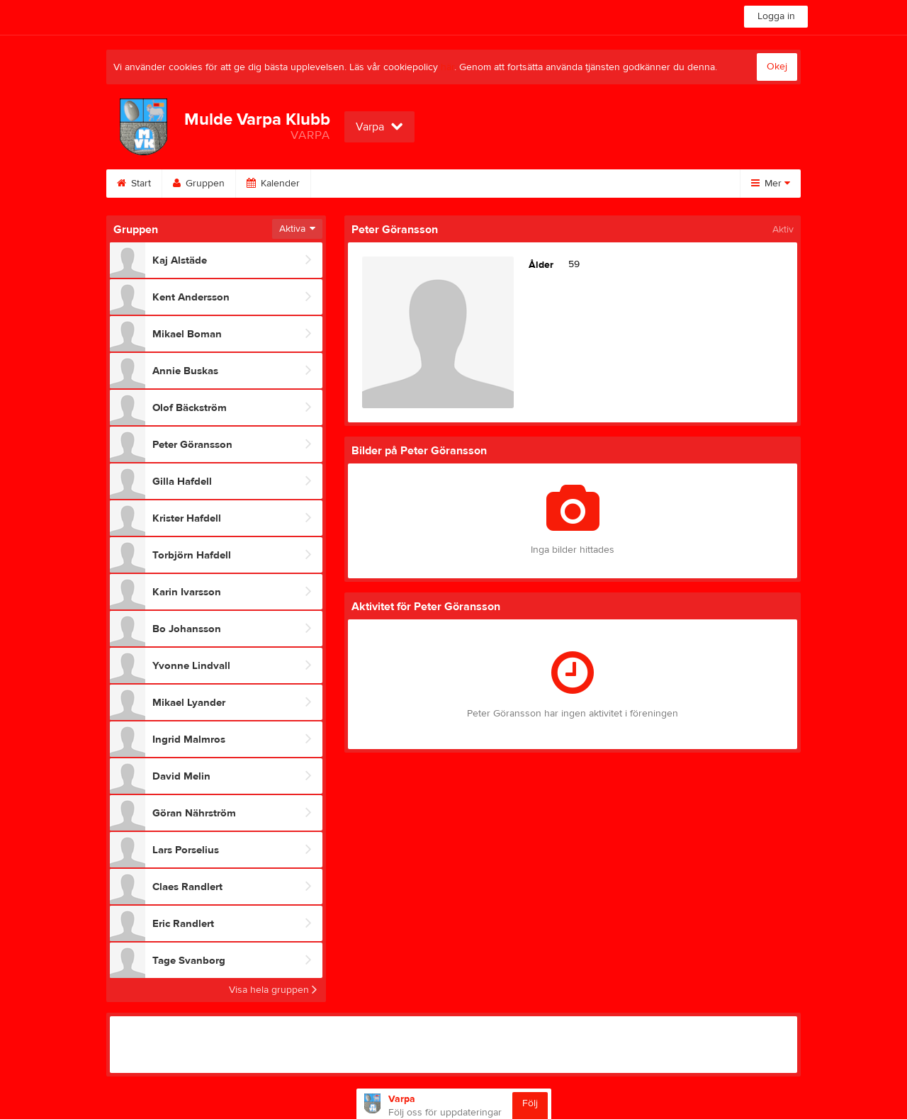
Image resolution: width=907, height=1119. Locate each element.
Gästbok (472, 183)
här (447, 67)
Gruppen (199, 183)
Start (134, 183)
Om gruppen (637, 183)
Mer (770, 183)
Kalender (273, 183)
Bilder (342, 183)
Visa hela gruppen (273, 990)
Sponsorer (550, 183)
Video (405, 183)
